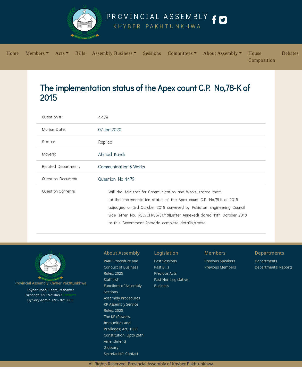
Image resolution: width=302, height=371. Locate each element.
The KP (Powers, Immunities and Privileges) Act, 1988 (121, 322)
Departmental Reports (273, 267)
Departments (266, 260)
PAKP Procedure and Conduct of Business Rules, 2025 (121, 267)
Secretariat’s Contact (121, 353)
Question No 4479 (116, 179)
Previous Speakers (219, 260)
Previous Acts (165, 273)
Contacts (69, 294)
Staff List (111, 279)
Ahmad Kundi (111, 154)
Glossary (111, 347)
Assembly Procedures (122, 298)
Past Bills (161, 267)
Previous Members (220, 267)
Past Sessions (165, 260)
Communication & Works (121, 166)
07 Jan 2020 (109, 129)
